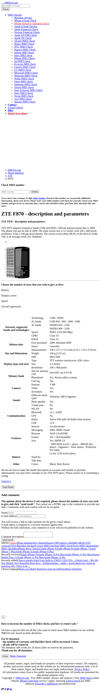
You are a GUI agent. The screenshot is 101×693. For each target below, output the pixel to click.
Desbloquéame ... (52, 564)
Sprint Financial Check (26, 29)
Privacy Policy (82, 670)
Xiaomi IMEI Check (24, 101)
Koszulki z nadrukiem (46, 684)
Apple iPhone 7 (81, 549)
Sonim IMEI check (24, 87)
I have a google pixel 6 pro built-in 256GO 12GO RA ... (46, 561)
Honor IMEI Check (24, 43)
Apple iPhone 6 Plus (43, 552)
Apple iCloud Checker (25, 26)
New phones (39, 544)
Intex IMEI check (23, 55)
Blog (16, 549)
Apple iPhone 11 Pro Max (30, 558)
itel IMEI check (22, 61)
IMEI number (39, 198)
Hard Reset (8, 487)
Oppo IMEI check (23, 81)
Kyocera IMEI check (25, 64)
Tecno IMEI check (23, 96)
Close (5, 657)
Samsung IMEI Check (25, 84)
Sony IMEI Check (23, 93)
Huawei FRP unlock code (59, 544)
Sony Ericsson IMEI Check (28, 90)
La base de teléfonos (55, 570)
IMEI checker (15, 15)
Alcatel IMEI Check (24, 41)
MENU (5, 544)
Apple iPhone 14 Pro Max (51, 555)
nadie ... (65, 564)
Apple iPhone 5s (24, 552)
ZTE (10, 175)
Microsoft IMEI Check (26, 72)
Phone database (16, 173)
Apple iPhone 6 (48, 549)
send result (8, 541)
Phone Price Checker (29, 549)
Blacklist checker (23, 17)
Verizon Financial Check (27, 32)
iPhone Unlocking (29, 681)
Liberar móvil (73, 681)
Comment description (12, 537)
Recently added (9, 561)
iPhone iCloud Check (25, 20)
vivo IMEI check (23, 99)
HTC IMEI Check (23, 46)
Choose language (10, 570)
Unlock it (6, 481)
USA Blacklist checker (23, 546)
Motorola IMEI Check (25, 75)
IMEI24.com (11, 2)
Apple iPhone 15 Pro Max (78, 555)
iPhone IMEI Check (24, 58)
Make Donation (18, 657)
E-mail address (9, 516)
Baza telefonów (74, 570)
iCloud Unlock (15, 107)
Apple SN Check (23, 38)
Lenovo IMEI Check (24, 67)
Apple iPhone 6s (64, 549)
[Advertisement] (51, 140)
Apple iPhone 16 (29, 555)
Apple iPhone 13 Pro (55, 558)
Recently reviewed (11, 555)
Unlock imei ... (83, 561)
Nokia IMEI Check (24, 78)
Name (4, 512)
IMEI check (86, 679)
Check (6, 9)
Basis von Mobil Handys (32, 570)
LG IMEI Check (22, 70)
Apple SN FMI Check (25, 35)
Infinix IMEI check (24, 52)
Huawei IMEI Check (25, 49)
